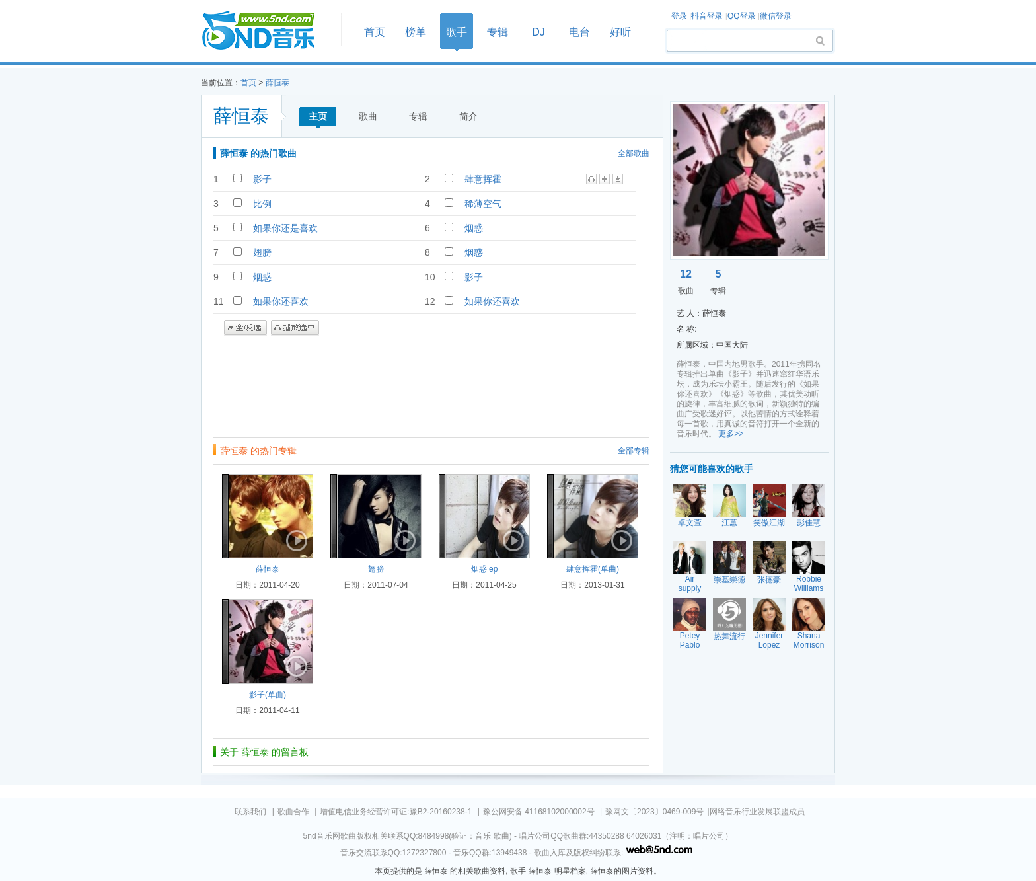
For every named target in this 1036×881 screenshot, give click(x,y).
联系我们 (250, 811)
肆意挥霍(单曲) (592, 569)
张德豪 (769, 579)
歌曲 (368, 116)
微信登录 (776, 15)
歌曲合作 (293, 811)
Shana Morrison (809, 640)
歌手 (456, 32)
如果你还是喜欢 (285, 228)
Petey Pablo (690, 640)
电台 (579, 32)
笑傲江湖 (769, 522)
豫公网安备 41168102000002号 (539, 811)
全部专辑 (633, 450)
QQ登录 (741, 15)
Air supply (690, 583)
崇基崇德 (729, 579)
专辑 (497, 32)
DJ (538, 32)
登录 (679, 15)
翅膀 (262, 252)
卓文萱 (690, 522)
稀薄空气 (482, 203)
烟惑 (473, 228)
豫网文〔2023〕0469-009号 (654, 811)
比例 (262, 203)
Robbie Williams (809, 583)
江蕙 (729, 522)
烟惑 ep (484, 569)
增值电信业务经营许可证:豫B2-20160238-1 (396, 811)
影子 (262, 179)
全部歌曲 (633, 153)
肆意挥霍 (482, 179)
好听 (620, 32)
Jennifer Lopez (769, 640)
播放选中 (295, 328)
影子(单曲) (267, 694)
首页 (267, 31)
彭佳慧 (809, 522)
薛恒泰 (277, 82)
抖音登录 (707, 15)
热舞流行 (729, 636)
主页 (318, 116)
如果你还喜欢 (281, 301)
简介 (468, 116)
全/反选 (245, 328)
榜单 (415, 32)
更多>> (730, 433)
